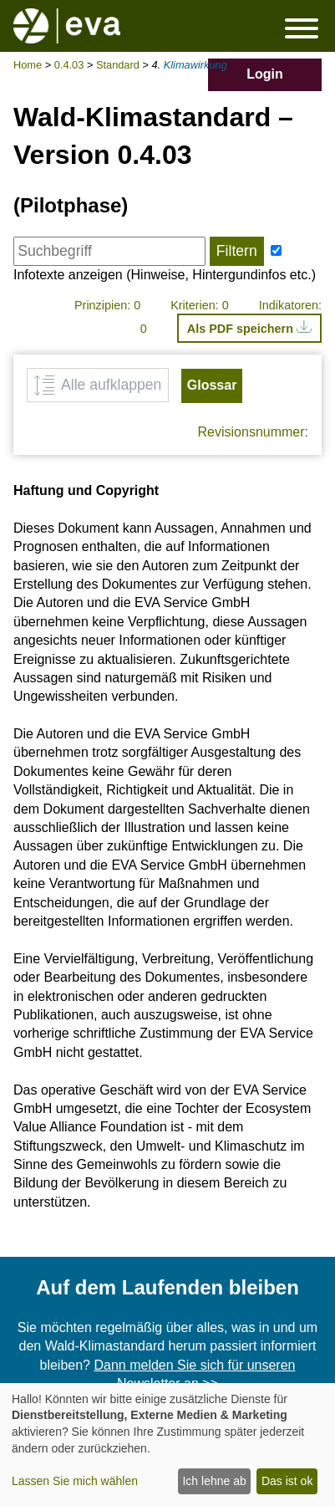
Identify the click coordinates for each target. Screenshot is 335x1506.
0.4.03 (69, 65)
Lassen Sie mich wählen (75, 1481)
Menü (301, 28)
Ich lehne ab (214, 1481)
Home (27, 65)
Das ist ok (286, 1481)
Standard (118, 65)
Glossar (212, 385)
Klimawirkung (195, 65)
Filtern (236, 250)
